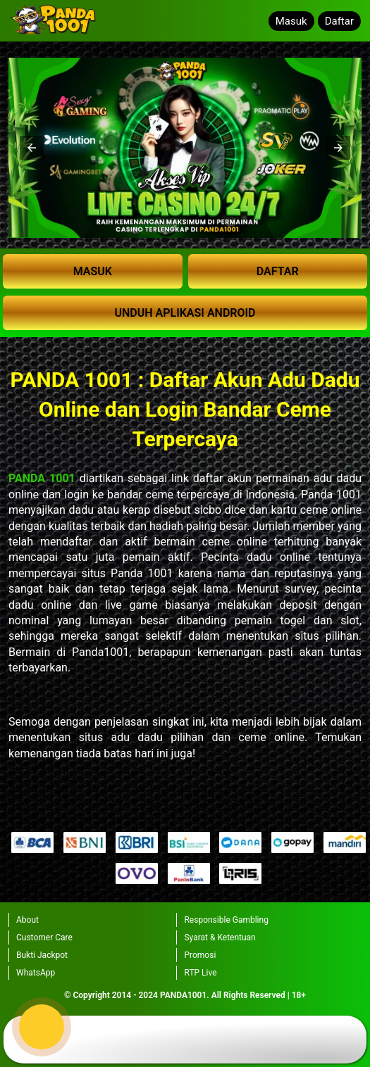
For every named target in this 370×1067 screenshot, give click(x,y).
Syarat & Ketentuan (219, 937)
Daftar (339, 21)
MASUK (92, 271)
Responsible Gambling (226, 920)
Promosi (200, 955)
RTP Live (200, 973)
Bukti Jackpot (42, 955)
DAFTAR (278, 271)
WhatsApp (35, 973)
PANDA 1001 (41, 478)
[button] (32, 148)
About (27, 920)
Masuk (291, 21)
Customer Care (44, 937)
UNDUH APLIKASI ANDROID (184, 313)
